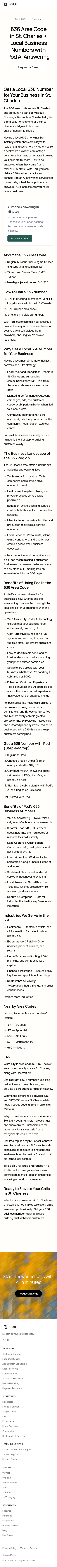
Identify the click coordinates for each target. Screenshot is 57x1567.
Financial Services (11, 1406)
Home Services (10, 1426)
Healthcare (7, 1401)
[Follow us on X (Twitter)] (3, 1340)
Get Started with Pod (17, 797)
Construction (8, 1431)
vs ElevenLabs (9, 1482)
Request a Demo (28, 67)
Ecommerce (8, 1421)
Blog (4, 1530)
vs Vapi (6, 1472)
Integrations (8, 1520)
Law (4, 1416)
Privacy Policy (9, 1548)
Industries (7, 1515)
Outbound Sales (10, 1373)
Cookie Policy (9, 1555)
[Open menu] (50, 4)
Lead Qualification (11, 1359)
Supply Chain (9, 1411)
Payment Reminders (12, 1388)
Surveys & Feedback (12, 1378)
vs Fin (5, 1487)
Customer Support (11, 1354)
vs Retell (6, 1492)
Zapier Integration (11, 1454)
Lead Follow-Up (10, 1368)
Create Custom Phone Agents (17, 1449)
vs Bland (6, 1477)
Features (6, 1510)
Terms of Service (29, 1548)
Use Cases (7, 1535)
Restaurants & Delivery (13, 1436)
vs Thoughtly (9, 1497)
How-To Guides (10, 1525)
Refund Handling (10, 1383)
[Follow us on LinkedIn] (8, 1340)
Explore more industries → (20, 996)
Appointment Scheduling (14, 1363)
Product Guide (9, 1459)
